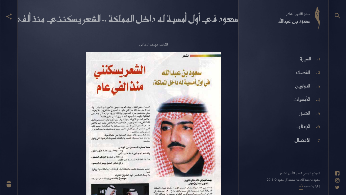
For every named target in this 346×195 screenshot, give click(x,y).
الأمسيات (301, 99)
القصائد (302, 72)
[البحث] (337, 15)
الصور (304, 113)
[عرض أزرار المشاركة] (8, 16)
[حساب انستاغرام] (337, 180)
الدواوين (302, 85)
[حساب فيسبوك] (337, 173)
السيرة (305, 58)
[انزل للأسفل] (8, 184)
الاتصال (302, 140)
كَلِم (301, 186)
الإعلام (303, 126)
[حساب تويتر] (337, 187)
